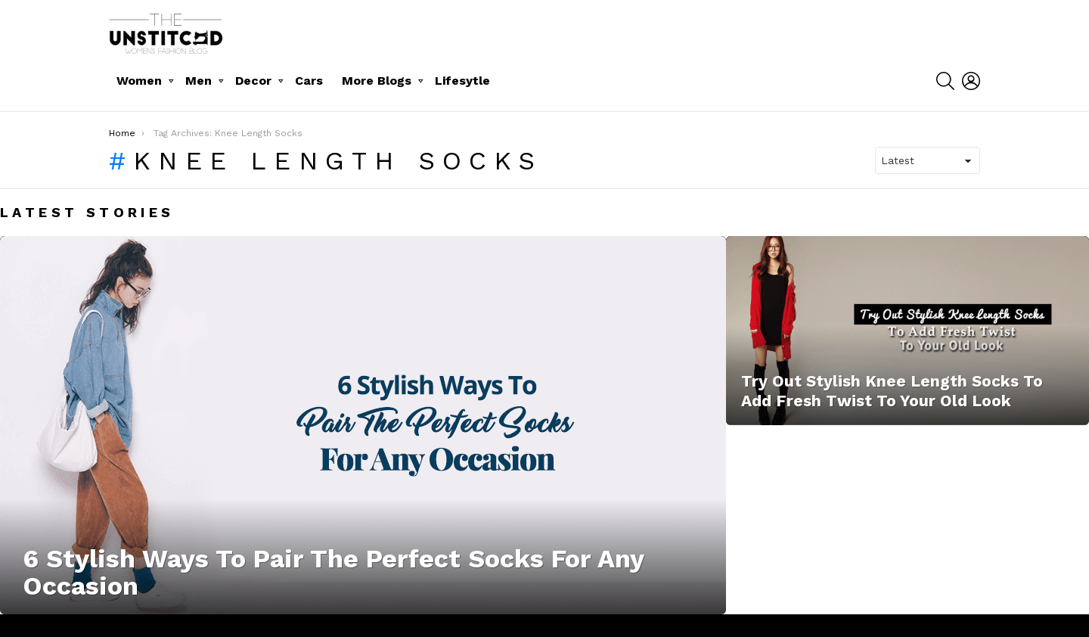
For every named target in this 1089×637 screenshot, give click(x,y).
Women (139, 80)
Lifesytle (462, 80)
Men (198, 80)
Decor (253, 80)
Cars (309, 80)
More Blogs (376, 80)
